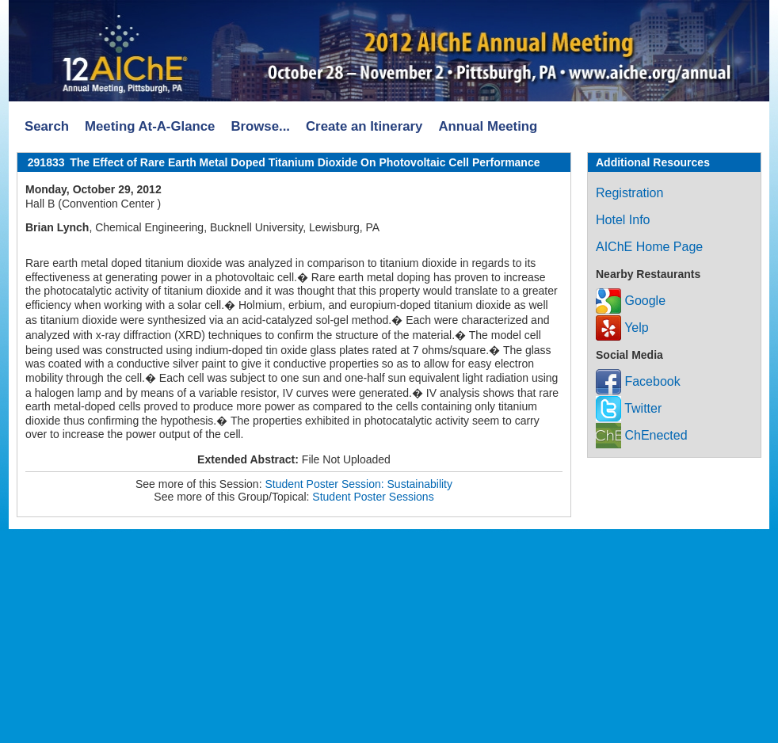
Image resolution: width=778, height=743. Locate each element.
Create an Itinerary (364, 126)
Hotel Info (623, 220)
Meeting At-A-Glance (150, 126)
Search (47, 126)
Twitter (629, 408)
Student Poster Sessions (372, 496)
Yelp (622, 327)
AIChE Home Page (649, 246)
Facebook (638, 381)
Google (630, 300)
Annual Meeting (487, 126)
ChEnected (642, 435)
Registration (629, 193)
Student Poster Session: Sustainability (358, 484)
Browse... (260, 126)
